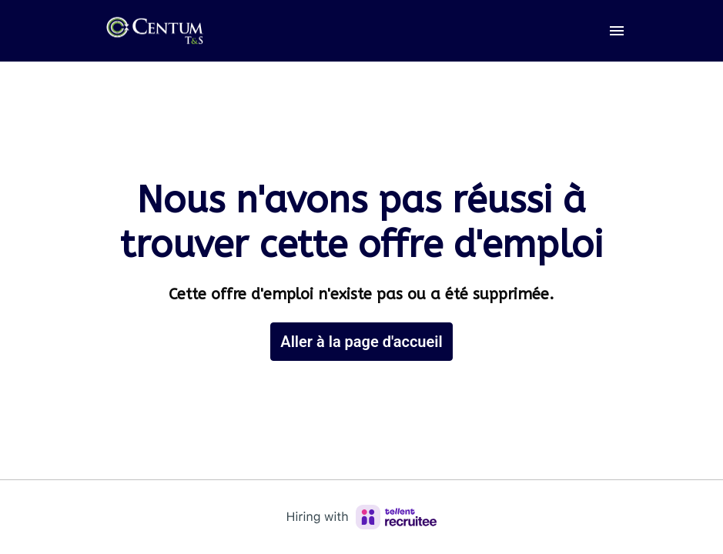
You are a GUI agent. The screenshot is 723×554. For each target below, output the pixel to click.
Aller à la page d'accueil (361, 341)
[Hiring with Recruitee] (362, 517)
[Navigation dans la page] (617, 30)
